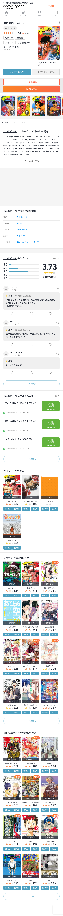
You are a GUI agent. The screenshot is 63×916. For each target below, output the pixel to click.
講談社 (19, 223)
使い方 (51, 6)
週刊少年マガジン (24, 230)
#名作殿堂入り (24, 43)
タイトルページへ (31, 161)
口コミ (13, 122)
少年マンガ (21, 236)
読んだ (16, 509)
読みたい (7, 509)
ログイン (56, 13)
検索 (39, 13)
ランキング (23, 13)
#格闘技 (20, 38)
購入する (31, 89)
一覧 (55, 258)
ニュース (22, 122)
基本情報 (4, 122)
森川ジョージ (10, 28)
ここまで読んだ (17, 72)
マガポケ (8, 558)
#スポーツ (9, 38)
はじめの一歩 (10, 131)
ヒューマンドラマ (23, 242)
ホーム (6, 13)
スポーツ (35, 242)
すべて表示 (31, 384)
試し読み (31, 82)
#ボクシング (9, 43)
